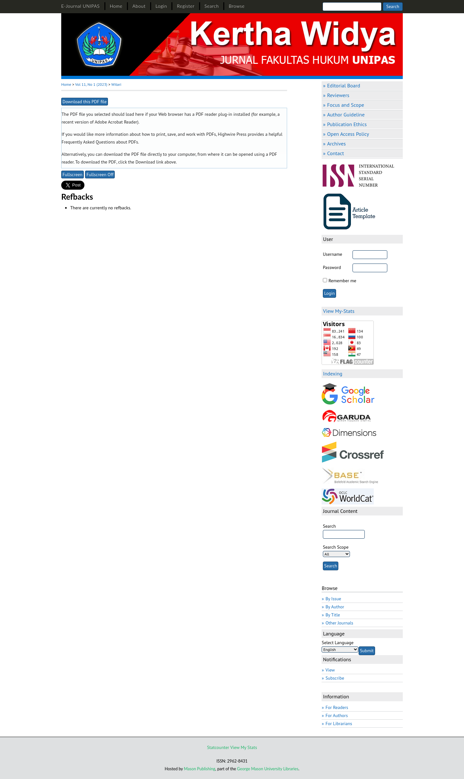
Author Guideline (345, 114)
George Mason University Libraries (267, 768)
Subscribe (334, 678)
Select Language (337, 642)
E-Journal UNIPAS (80, 6)
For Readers (336, 707)
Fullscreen (72, 174)
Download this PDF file (85, 102)
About (139, 6)
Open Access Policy (348, 134)
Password (332, 267)
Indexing (332, 373)
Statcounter (218, 747)
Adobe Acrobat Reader (116, 122)
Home (116, 6)
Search (212, 6)
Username (332, 254)
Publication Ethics (347, 124)
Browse (237, 6)
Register (185, 6)
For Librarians (338, 723)
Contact (335, 153)
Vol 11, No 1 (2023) (91, 84)
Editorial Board (343, 85)
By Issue (333, 599)
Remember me (342, 281)
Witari (116, 84)
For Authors (336, 715)
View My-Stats (338, 311)
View (330, 670)
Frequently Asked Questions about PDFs (100, 142)
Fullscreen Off (99, 174)
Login (161, 6)
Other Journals (339, 623)
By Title (332, 615)
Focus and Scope (345, 105)
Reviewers (338, 95)
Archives (336, 143)
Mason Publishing (199, 768)
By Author (334, 607)
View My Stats (243, 747)
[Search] (352, 6)
